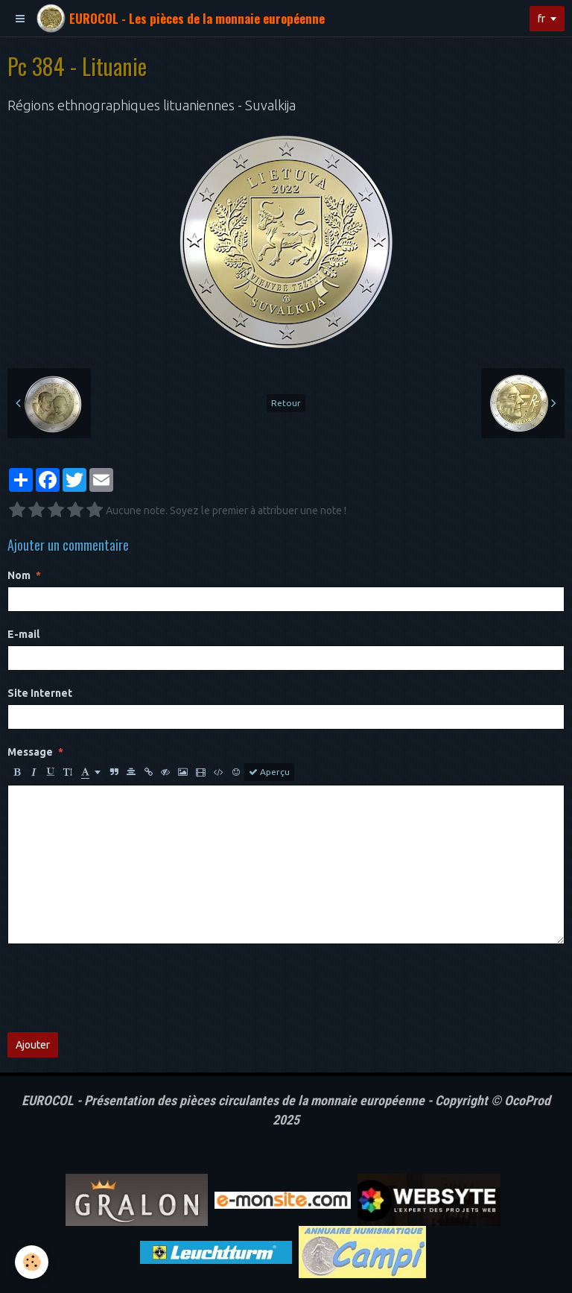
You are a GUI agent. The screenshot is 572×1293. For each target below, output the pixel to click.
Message (30, 752)
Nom (19, 575)
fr (541, 19)
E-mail (23, 634)
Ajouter (33, 1045)
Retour (286, 403)
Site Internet (39, 693)
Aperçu (269, 772)
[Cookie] (31, 1262)
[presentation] (120, 988)
